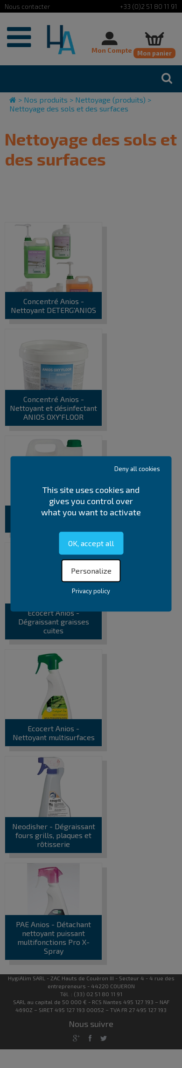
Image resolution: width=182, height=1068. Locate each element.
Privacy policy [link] (91, 591)
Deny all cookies (137, 468)
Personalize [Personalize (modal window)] (91, 571)
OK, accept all (91, 543)
